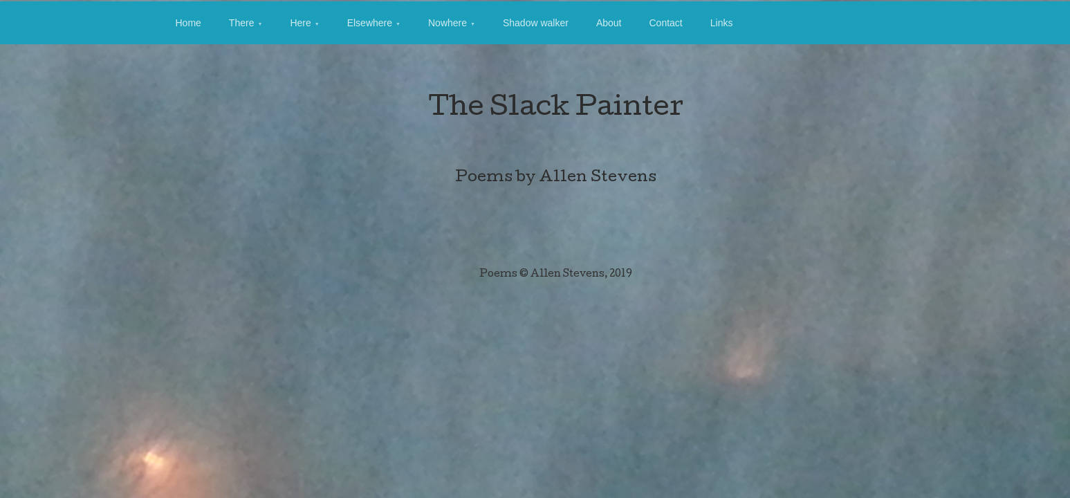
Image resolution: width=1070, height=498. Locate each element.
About (609, 22)
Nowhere (447, 22)
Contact (665, 22)
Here (300, 22)
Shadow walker (536, 22)
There (242, 22)
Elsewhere (369, 22)
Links (721, 22)
